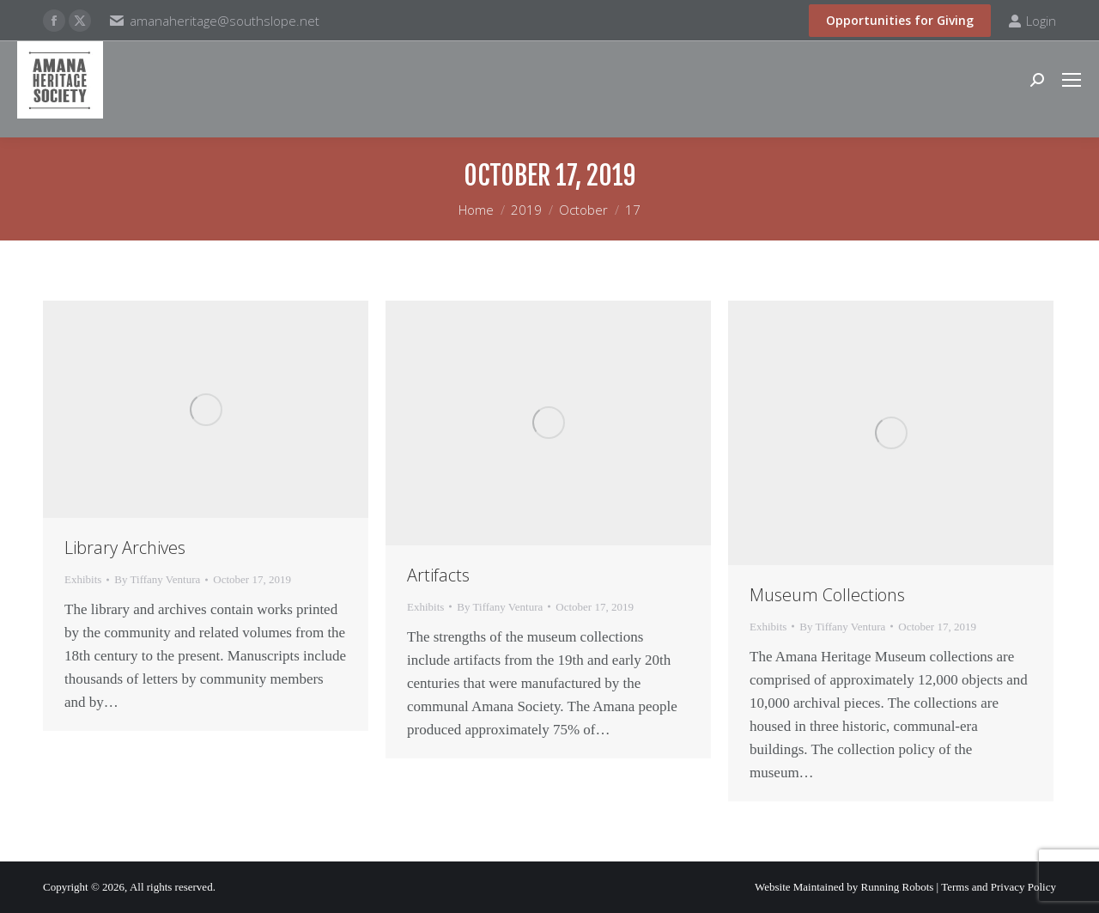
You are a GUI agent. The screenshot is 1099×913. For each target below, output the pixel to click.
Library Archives (124, 547)
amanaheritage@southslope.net (224, 20)
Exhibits (82, 579)
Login (1032, 21)
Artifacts (438, 575)
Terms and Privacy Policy (998, 886)
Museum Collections (827, 594)
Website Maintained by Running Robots (844, 886)
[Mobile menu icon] (1071, 80)
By (157, 579)
